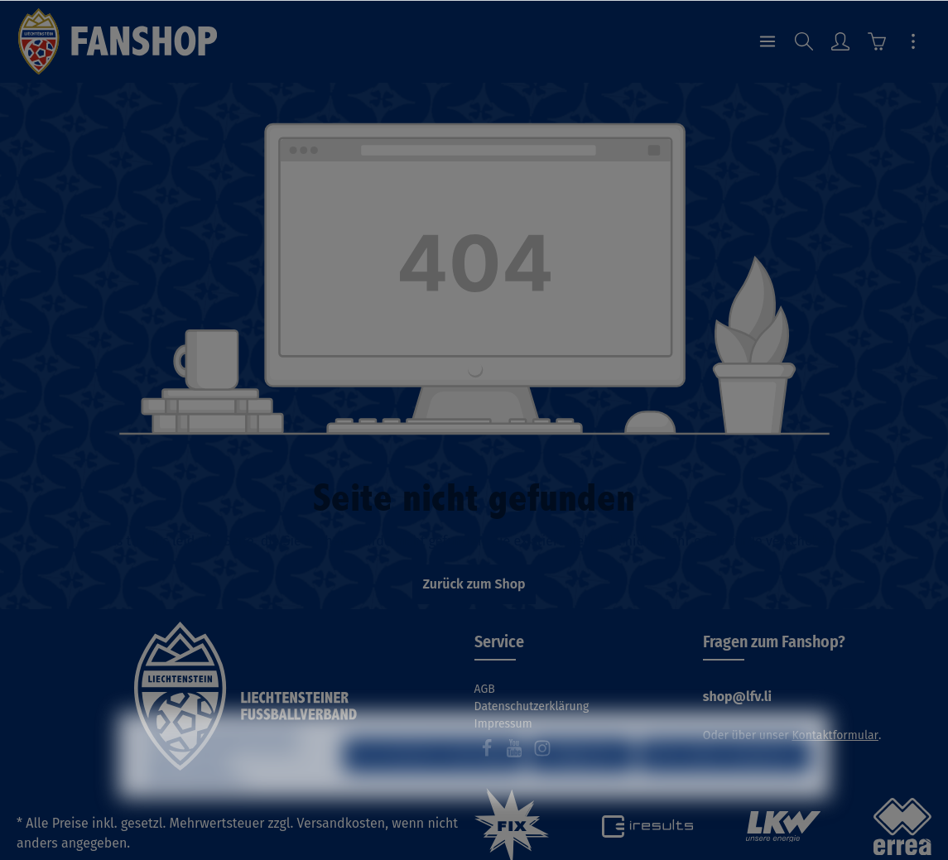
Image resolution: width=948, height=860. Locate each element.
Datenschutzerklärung (531, 706)
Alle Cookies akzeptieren (725, 782)
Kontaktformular (835, 735)
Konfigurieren (582, 782)
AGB (484, 689)
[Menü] (767, 41)
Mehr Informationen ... (198, 804)
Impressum (503, 724)
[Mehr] (913, 41)
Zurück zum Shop (473, 584)
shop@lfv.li (737, 696)
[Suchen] (803, 41)
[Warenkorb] (876, 41)
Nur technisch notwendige (433, 782)
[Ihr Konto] (840, 41)
